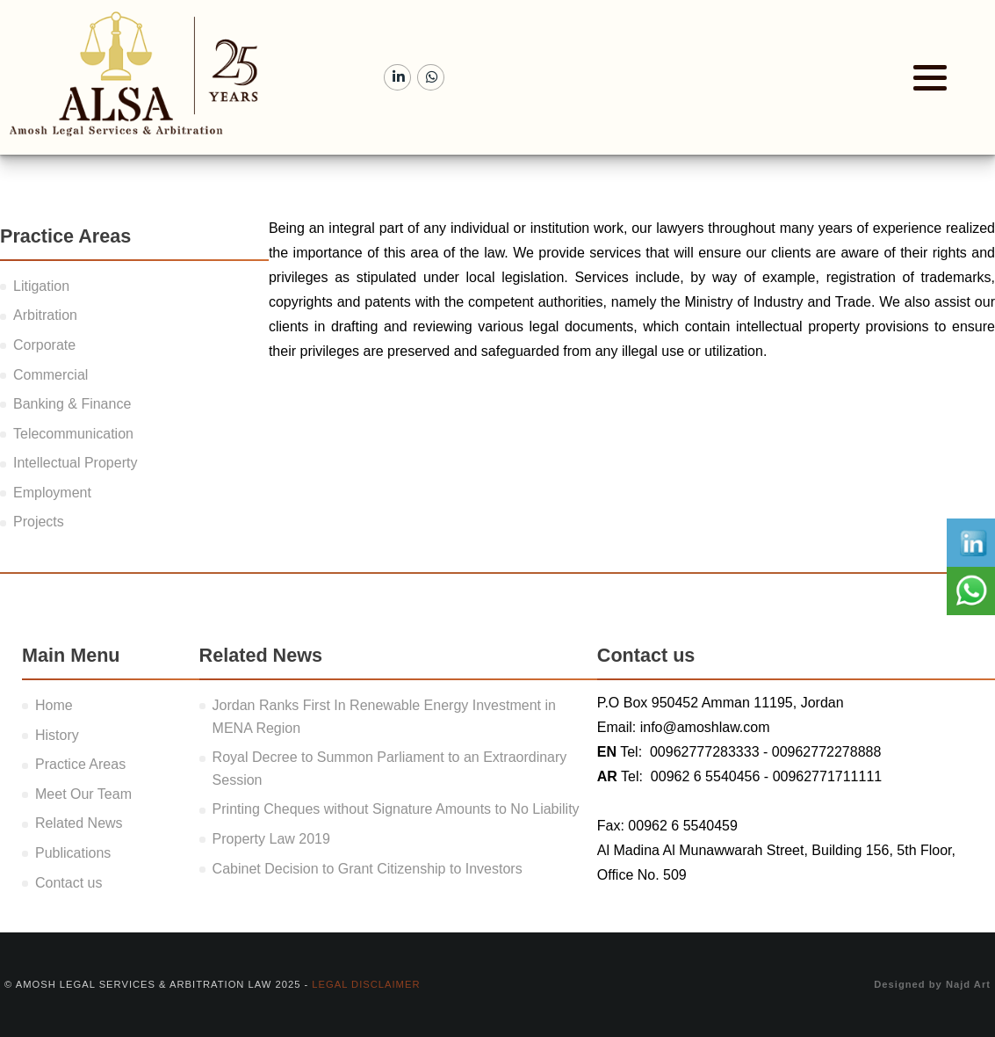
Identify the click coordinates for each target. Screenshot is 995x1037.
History (57, 735)
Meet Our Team (83, 794)
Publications (73, 852)
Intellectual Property (75, 462)
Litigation (41, 286)
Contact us (68, 882)
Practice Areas (80, 764)
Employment (52, 492)
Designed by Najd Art (932, 984)
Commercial (50, 374)
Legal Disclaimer (366, 984)
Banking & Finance (72, 403)
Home (54, 705)
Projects (38, 521)
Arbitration (45, 315)
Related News (79, 823)
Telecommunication (73, 433)
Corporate (44, 344)
